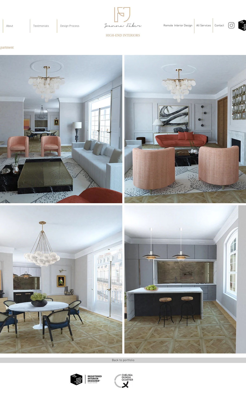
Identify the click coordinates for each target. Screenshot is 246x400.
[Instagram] (231, 25)
